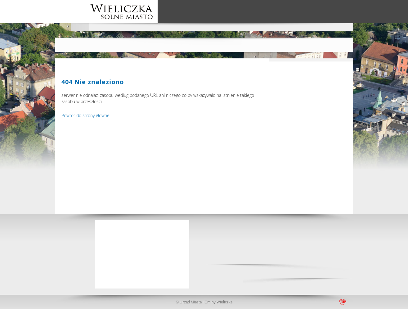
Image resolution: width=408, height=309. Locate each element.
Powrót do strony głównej (85, 115)
